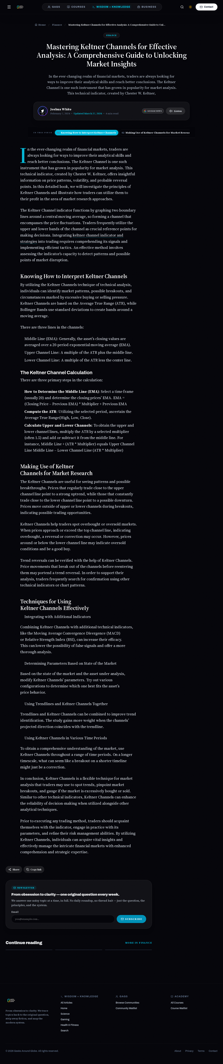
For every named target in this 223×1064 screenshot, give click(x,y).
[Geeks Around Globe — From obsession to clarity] (20, 7)
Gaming (65, 1019)
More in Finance (138, 942)
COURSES (76, 7)
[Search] (182, 7)
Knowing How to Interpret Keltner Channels (86, 132)
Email (14, 912)
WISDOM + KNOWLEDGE (111, 7)
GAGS (54, 7)
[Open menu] (9, 6)
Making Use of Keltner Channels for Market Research (157, 132)
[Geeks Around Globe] (11, 1000)
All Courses (177, 1002)
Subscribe (131, 919)
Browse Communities (127, 1002)
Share (13, 869)
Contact (206, 7)
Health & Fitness (70, 1025)
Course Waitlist (179, 1008)
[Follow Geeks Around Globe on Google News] (153, 110)
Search (64, 1030)
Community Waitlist (126, 1008)
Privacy (189, 1051)
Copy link (33, 869)
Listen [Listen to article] (175, 111)
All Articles (66, 1002)
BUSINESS (146, 7)
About (177, 1051)
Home (64, 1008)
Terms (201, 1051)
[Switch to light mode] (190, 7)
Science (65, 1014)
